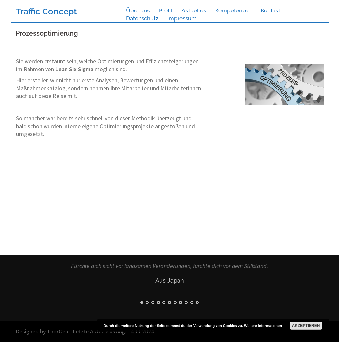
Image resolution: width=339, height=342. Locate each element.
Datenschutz (142, 18)
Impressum (182, 18)
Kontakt (270, 10)
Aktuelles (193, 10)
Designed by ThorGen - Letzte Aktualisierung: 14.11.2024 (85, 331)
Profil (165, 10)
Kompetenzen (233, 10)
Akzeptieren (306, 325)
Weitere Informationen (263, 326)
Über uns (138, 10)
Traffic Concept (46, 11)
